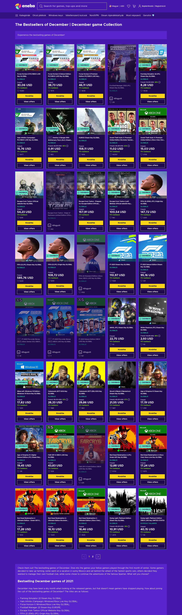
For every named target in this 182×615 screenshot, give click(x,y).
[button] (98, 556)
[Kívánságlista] (128, 6)
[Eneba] (25, 6)
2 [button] (92, 557)
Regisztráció (160, 6)
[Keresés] (72, 6)
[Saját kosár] (134, 6)
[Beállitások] (117, 6)
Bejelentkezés (145, 6)
